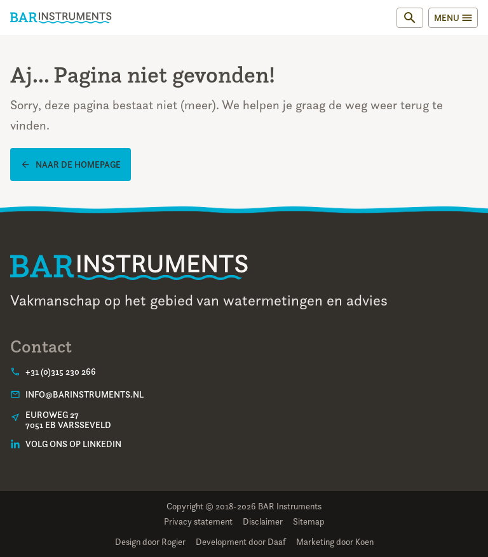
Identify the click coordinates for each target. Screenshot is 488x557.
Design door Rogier (150, 541)
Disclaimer (263, 521)
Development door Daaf (241, 541)
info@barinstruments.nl (84, 394)
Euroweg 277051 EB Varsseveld (68, 420)
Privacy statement (198, 521)
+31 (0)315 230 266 (60, 371)
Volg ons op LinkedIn (73, 444)
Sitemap (309, 521)
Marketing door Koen (335, 541)
